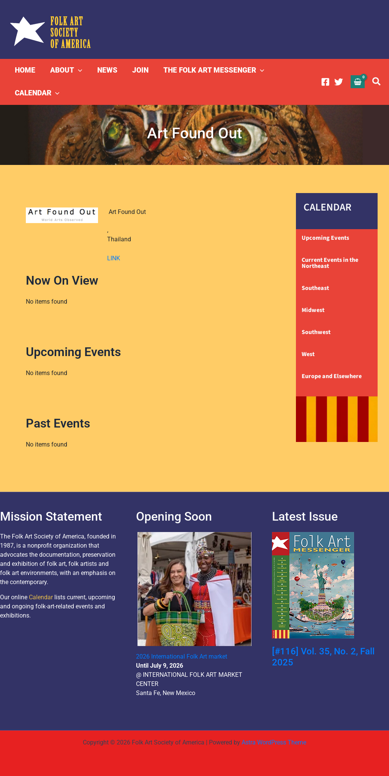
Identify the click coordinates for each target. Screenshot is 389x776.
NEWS (106, 70)
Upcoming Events (325, 238)
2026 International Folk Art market (181, 656)
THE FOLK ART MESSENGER (211, 70)
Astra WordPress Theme (274, 742)
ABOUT (66, 70)
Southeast (315, 288)
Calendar (41, 597)
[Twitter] (338, 82)
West (308, 354)
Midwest (313, 310)
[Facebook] (325, 82)
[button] (78, 70)
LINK (113, 258)
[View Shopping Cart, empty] (358, 81)
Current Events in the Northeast (330, 263)
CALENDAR (37, 93)
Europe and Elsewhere (332, 376)
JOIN (139, 70)
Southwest (316, 332)
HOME (25, 70)
